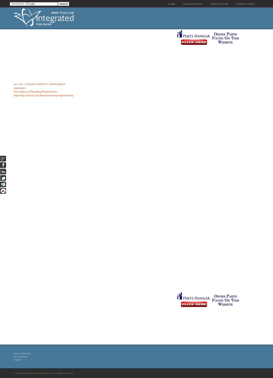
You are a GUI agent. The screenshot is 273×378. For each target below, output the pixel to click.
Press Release (20, 357)
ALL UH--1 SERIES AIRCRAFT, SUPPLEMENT (40, 84)
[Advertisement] (94, 55)
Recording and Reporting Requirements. (36, 91)
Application (20, 88)
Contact (17, 360)
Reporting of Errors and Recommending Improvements (44, 95)
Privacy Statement (22, 353)
